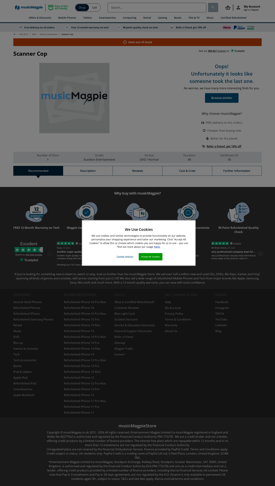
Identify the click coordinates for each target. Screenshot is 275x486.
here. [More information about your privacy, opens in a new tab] (157, 247)
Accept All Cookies (150, 256)
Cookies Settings (125, 256)
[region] (139, 243)
